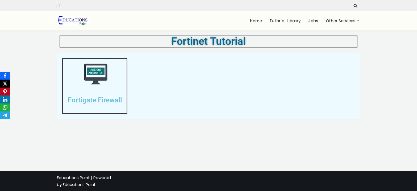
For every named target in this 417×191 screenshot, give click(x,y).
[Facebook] (5, 76)
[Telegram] (5, 115)
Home (256, 21)
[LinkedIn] (5, 99)
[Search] (355, 6)
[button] (358, 21)
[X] (5, 84)
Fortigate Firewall (95, 100)
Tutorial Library (285, 21)
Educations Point (73, 177)
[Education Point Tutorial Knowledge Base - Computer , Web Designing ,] (73, 20)
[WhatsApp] (5, 107)
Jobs (313, 21)
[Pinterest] (5, 92)
